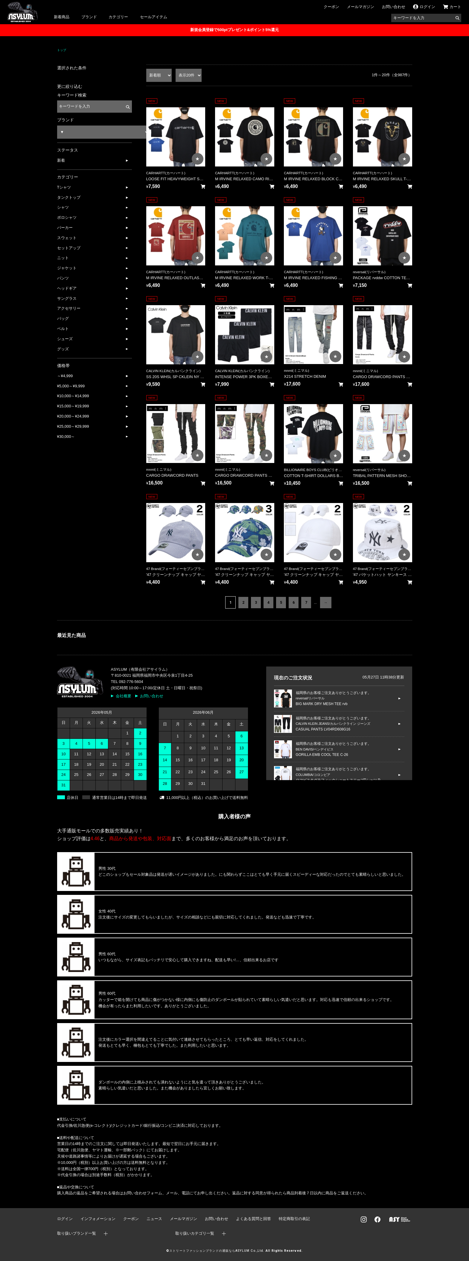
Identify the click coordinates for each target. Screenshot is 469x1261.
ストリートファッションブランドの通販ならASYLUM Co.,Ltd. (216, 1250)
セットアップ (68, 248)
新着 (61, 160)
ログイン (65, 1218)
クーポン (331, 6)
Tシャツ (64, 187)
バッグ (63, 318)
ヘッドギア (67, 288)
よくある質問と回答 (253, 1218)
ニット (63, 258)
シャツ (63, 207)
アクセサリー (68, 308)
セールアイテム (153, 17)
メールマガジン (360, 6)
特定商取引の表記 (294, 1218)
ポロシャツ (67, 217)
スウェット (67, 238)
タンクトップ (68, 197)
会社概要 (123, 696)
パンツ (63, 278)
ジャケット (67, 268)
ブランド (89, 17)
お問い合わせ (393, 6)
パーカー (65, 227)
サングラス (67, 298)
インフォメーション (97, 1218)
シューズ (65, 339)
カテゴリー (118, 17)
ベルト (63, 328)
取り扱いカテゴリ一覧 (194, 1233)
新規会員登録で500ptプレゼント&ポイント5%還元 (234, 29)
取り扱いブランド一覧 (76, 1233)
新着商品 (61, 17)
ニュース (154, 1218)
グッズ (63, 349)
